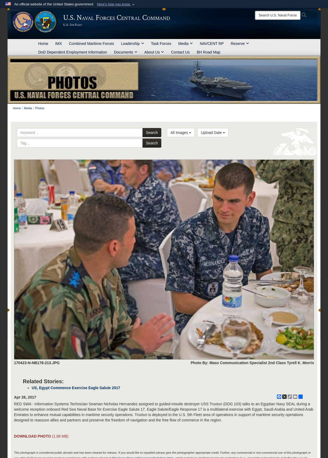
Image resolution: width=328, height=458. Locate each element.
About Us (154, 52)
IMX (58, 43)
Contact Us (180, 52)
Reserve (240, 43)
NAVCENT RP (212, 43)
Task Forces (161, 43)
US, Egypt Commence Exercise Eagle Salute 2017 (76, 388)
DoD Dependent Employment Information (72, 52)
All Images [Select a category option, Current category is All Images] (180, 132)
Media (185, 43)
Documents (125, 52)
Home (43, 43)
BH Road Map (208, 52)
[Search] (278, 15)
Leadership (132, 43)
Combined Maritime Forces (91, 43)
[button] (116, 4)
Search (152, 132)
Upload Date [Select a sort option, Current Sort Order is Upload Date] (213, 132)
